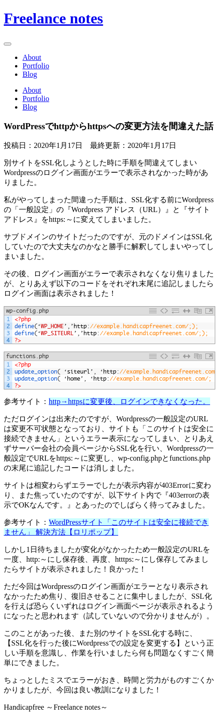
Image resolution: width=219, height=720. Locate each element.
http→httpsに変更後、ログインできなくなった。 (129, 401)
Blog (30, 74)
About (32, 57)
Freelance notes (53, 18)
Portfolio (36, 66)
